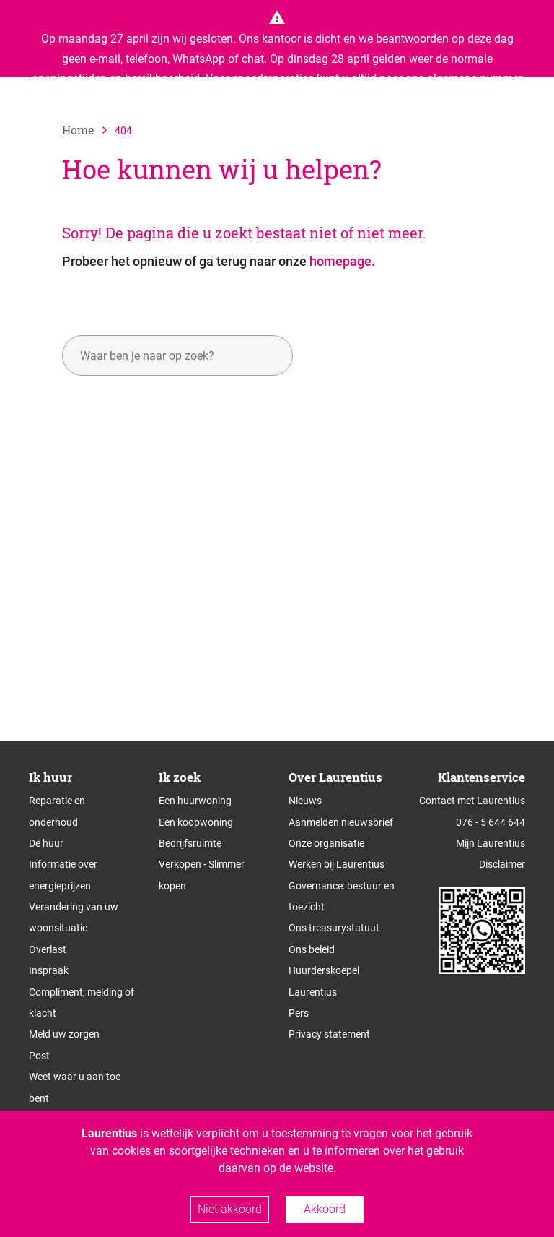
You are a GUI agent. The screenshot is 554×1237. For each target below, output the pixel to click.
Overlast (47, 949)
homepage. (342, 261)
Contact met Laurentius (472, 800)
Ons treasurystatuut (334, 928)
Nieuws (305, 800)
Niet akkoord (230, 1209)
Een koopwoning (196, 822)
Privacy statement (329, 1034)
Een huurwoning (195, 800)
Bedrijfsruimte (190, 843)
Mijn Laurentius (490, 843)
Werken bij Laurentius (336, 864)
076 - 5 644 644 (490, 822)
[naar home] (88, 129)
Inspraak (49, 970)
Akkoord (325, 1209)
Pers (299, 1013)
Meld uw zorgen (64, 1034)
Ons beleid (312, 949)
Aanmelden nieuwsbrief (341, 822)
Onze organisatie (326, 843)
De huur (46, 843)
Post (39, 1055)
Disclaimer (502, 864)
